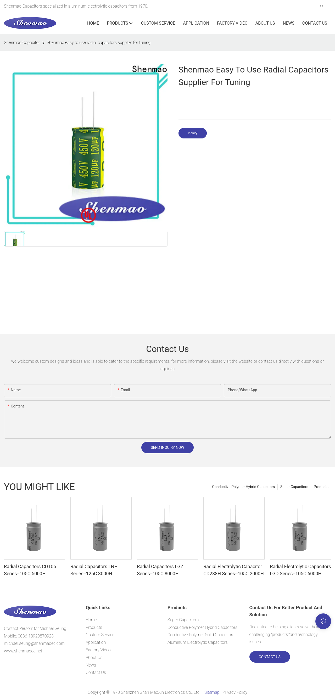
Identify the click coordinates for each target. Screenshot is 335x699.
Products (321, 487)
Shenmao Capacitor (22, 42)
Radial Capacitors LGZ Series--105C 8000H (160, 570)
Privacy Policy (234, 692)
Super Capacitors (294, 487)
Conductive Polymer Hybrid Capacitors (243, 487)
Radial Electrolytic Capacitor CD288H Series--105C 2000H (233, 570)
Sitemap (211, 692)
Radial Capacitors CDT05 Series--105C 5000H (30, 570)
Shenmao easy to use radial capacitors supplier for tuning (99, 42)
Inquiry (192, 133)
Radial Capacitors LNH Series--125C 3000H (94, 570)
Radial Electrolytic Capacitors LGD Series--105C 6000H (300, 570)
